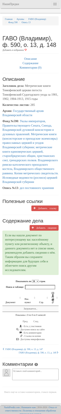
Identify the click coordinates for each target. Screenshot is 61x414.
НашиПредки (10, 4)
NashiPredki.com (12, 403)
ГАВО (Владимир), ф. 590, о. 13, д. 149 (39, 348)
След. (36, 317)
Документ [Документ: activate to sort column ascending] (10, 298)
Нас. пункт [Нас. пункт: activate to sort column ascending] (24, 296)
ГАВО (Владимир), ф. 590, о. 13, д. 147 (22, 344)
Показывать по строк (30, 281)
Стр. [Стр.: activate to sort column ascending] (37, 298)
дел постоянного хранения (37, 188)
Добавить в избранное (14, 50)
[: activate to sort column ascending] (51, 295)
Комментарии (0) (30, 67)
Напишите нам (28, 403)
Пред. (25, 317)
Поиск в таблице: (30, 287)
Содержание (31, 63)
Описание (30, 58)
